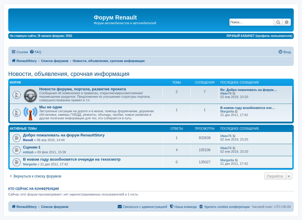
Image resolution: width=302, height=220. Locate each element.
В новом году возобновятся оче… (247, 108)
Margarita (227, 111)
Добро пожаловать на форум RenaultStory (64, 135)
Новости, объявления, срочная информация (68, 74)
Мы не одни (50, 107)
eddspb (28, 152)
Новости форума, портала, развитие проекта (82, 89)
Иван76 (226, 93)
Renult (28, 140)
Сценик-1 (31, 147)
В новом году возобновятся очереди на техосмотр (72, 159)
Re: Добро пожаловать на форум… (248, 90)
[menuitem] (35, 52)
